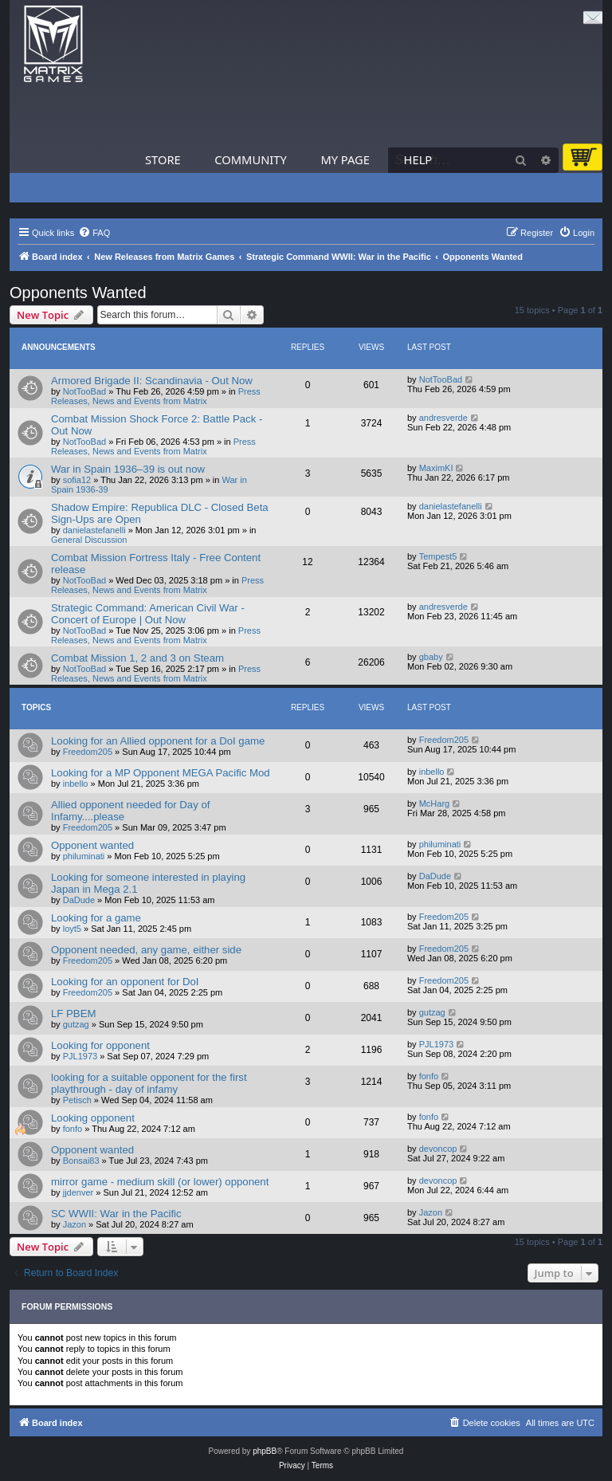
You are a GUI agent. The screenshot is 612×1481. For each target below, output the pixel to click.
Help (418, 159)
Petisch (77, 1100)
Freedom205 (87, 751)
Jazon (74, 1224)
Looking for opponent (100, 1045)
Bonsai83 (81, 1160)
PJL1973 (80, 1056)
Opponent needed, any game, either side (146, 950)
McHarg (434, 803)
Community (250, 159)
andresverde (443, 417)
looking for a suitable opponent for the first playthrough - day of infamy (149, 1083)
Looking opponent (93, 1118)
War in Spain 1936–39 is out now (128, 469)
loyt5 (72, 928)
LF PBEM (73, 1013)
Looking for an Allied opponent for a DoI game (158, 741)
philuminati (84, 856)
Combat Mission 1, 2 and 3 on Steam (137, 658)
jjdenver (78, 1192)
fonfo (428, 1076)
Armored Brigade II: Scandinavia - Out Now (152, 381)
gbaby (431, 657)
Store (163, 159)
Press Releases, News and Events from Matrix (156, 396)
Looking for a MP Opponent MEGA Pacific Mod (160, 773)
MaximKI (436, 468)
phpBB (265, 1451)
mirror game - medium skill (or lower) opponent (160, 1182)
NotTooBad (84, 391)
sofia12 (77, 480)
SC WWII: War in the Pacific (116, 1214)
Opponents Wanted (78, 292)
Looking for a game (96, 918)
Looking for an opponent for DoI (125, 982)
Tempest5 (438, 556)
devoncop (438, 1148)
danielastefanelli (94, 530)
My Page (345, 159)
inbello (75, 783)
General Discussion (89, 539)
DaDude (79, 900)
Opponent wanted (92, 845)
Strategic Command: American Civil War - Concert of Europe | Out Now (148, 614)
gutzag (76, 1024)
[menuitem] (94, 232)
